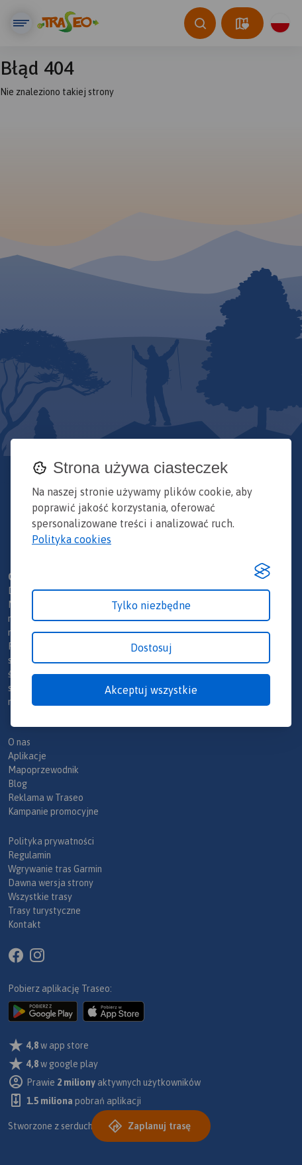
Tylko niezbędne (151, 605)
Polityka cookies (71, 539)
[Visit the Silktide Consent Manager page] (262, 571)
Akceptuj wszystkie (151, 690)
